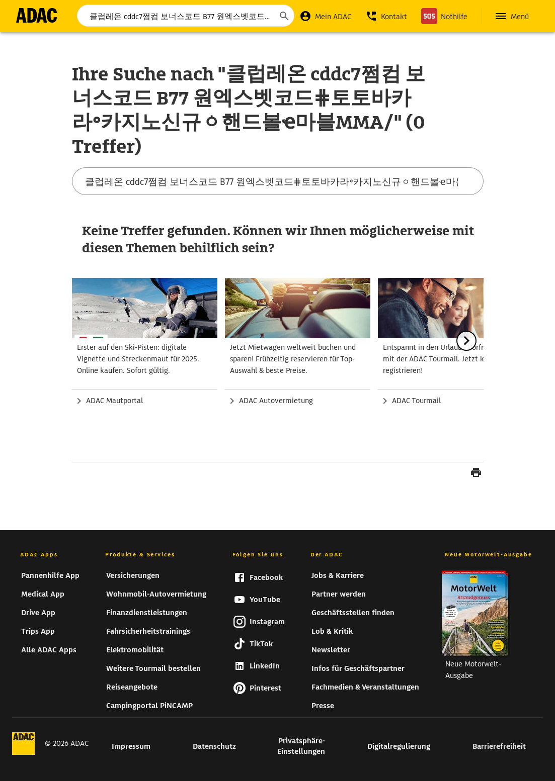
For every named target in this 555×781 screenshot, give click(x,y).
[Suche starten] (284, 16)
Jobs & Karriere (337, 575)
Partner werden (338, 594)
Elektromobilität (135, 649)
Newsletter (330, 649)
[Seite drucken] (476, 474)
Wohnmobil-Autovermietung (156, 594)
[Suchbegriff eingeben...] (186, 16)
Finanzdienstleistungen (146, 612)
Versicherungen (133, 575)
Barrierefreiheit (499, 746)
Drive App (38, 612)
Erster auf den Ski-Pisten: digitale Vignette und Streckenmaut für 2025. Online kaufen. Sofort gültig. (138, 359)
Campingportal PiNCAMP (149, 705)
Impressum (131, 746)
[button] (386, 16)
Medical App (42, 594)
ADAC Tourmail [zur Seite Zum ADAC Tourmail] (416, 400)
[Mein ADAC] (325, 16)
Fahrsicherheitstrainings (148, 631)
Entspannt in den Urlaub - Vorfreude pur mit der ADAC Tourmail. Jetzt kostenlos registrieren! (447, 359)
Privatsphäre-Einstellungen (301, 746)
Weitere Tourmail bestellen (153, 668)
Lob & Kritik (332, 631)
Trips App (38, 631)
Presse (322, 705)
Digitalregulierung (398, 746)
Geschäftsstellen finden (352, 612)
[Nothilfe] (444, 16)
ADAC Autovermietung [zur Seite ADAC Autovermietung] (276, 400)
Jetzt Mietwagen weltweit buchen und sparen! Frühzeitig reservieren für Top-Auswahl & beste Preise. (293, 359)
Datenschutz (214, 746)
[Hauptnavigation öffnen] (511, 16)
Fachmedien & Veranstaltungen (365, 687)
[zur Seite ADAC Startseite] (36, 15)
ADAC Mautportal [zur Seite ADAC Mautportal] (114, 400)
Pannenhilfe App (50, 575)
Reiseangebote (131, 687)
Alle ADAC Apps (48, 649)
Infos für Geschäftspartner (358, 668)
